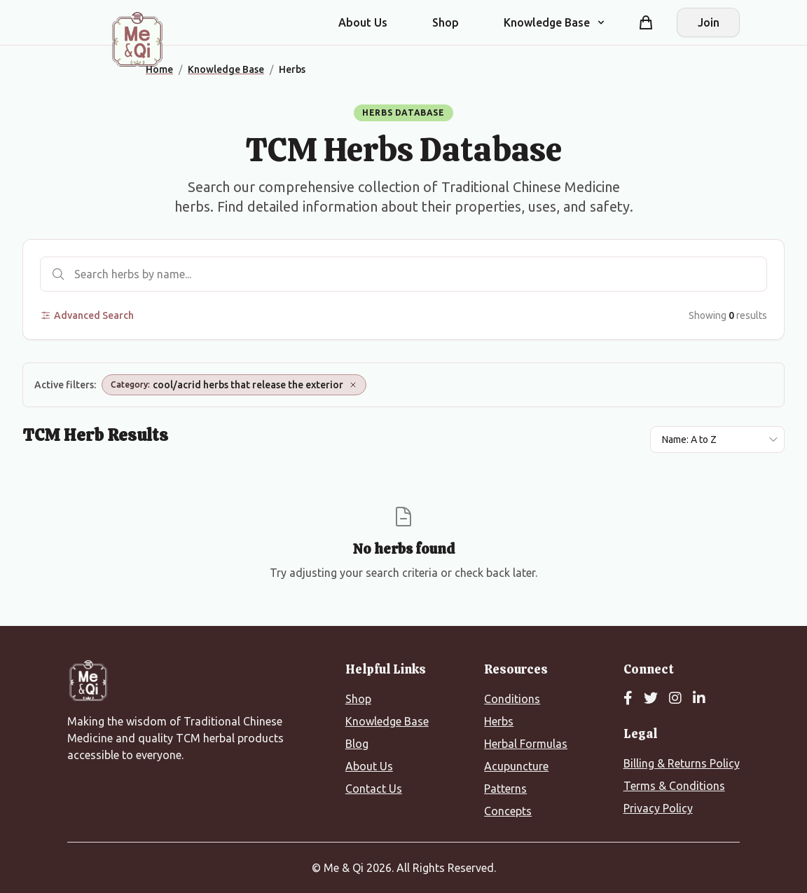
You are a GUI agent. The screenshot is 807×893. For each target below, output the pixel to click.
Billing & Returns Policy (681, 763)
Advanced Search (87, 315)
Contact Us (373, 788)
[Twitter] (651, 698)
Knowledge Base (387, 721)
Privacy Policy (658, 808)
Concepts (508, 811)
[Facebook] (628, 698)
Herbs (498, 721)
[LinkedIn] (699, 698)
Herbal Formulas (525, 743)
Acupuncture (516, 766)
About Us (362, 22)
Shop (445, 22)
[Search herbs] (403, 274)
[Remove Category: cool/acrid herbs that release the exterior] (353, 385)
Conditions (512, 699)
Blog (356, 743)
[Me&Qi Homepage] (137, 39)
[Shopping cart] (646, 22)
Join (708, 22)
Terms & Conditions (674, 785)
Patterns (505, 788)
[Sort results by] (717, 439)
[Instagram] (675, 698)
